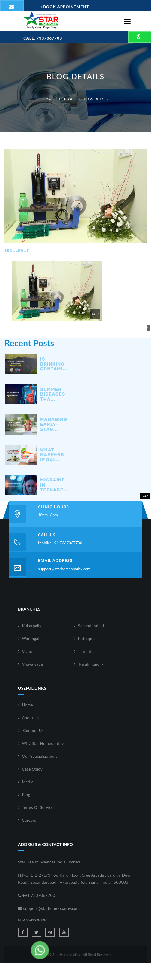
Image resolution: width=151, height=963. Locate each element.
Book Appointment (65, 6)
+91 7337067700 (36, 895)
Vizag (27, 651)
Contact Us (33, 730)
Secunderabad (91, 625)
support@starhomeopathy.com (64, 568)
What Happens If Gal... (52, 455)
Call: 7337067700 (42, 38)
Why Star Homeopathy (43, 743)
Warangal (31, 638)
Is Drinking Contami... (53, 364)
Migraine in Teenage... (54, 485)
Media (28, 781)
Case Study (32, 769)
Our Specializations (40, 756)
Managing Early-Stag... (53, 424)
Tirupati (85, 651)
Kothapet (86, 638)
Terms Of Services (38, 807)
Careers (29, 820)
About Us (31, 717)
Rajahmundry (91, 664)
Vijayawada (32, 664)
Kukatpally (32, 625)
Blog (69, 99)
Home (48, 99)
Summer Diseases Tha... (52, 394)
